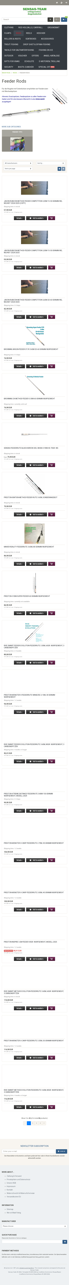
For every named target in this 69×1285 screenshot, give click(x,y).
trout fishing (11, 44)
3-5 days (17, 305)
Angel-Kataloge (52, 56)
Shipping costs (18, 212)
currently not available (22, 601)
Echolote (29, 61)
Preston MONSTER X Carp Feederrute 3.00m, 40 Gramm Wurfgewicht (34, 892)
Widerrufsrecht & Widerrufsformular (21, 1193)
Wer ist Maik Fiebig (14, 1213)
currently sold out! (20, 404)
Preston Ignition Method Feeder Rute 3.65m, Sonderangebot (30, 497)
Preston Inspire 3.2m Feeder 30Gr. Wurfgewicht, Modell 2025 (30, 942)
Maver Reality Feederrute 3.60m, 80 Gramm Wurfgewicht (29, 547)
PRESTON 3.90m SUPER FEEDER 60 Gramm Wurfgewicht (27, 596)
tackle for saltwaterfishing (19, 50)
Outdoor (8, 56)
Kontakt (10, 1190)
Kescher (41, 33)
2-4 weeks (17, 651)
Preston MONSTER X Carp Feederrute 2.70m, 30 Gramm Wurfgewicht (34, 843)
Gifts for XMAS (12, 61)
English (5, 3)
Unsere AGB (11, 1183)
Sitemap (10, 1209)
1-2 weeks (17, 700)
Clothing (8, 27)
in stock (17, 206)
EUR (14, 3)
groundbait (53, 27)
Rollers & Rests (12, 39)
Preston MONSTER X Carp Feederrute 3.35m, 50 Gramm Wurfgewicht (34, 1041)
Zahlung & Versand (14, 1176)
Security (8, 67)
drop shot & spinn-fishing (36, 44)
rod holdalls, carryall (30, 27)
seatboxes (31, 39)
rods (18, 33)
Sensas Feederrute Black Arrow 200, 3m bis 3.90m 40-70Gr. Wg (31, 448)
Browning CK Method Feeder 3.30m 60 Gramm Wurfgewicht (29, 399)
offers (35, 56)
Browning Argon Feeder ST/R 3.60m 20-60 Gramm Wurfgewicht (31, 349)
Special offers (47, 67)
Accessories (47, 39)
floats (7, 33)
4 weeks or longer (20, 750)
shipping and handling (26, 1268)
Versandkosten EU (14, 1197)
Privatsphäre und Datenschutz (18, 1179)
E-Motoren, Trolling (49, 61)
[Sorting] (50, 163)
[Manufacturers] (18, 163)
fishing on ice (46, 50)
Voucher (22, 56)
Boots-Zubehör (26, 67)
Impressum (11, 1186)
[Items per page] (18, 168)
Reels (29, 33)
